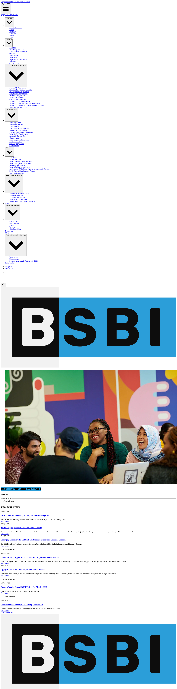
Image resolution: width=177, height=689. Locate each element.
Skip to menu (15, 2)
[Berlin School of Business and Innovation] (88, 367)
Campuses (8, 266)
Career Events (9, 501)
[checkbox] (3, 501)
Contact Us (9, 268)
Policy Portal (9, 263)
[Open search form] (3, 285)
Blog (6, 233)
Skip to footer (25, 2)
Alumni (7, 203)
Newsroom (9, 231)
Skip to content (6, 2)
